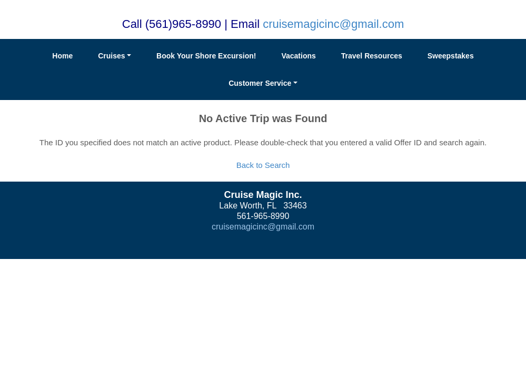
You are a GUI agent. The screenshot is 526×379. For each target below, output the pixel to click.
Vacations (298, 56)
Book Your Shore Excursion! (206, 56)
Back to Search (263, 165)
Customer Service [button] (260, 83)
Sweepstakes (451, 56)
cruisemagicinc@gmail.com (333, 24)
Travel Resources (371, 56)
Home (62, 56)
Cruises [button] (111, 56)
